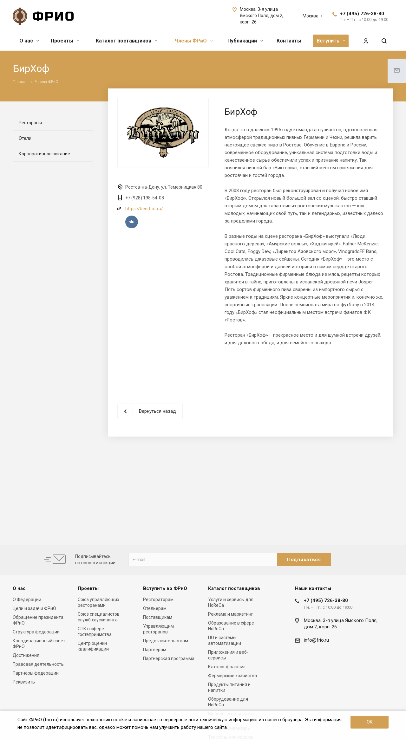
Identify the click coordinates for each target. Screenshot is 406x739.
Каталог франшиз (227, 666)
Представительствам (165, 640)
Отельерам (155, 608)
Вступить (331, 41)
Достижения (26, 655)
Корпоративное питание (44, 153)
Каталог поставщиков (126, 41)
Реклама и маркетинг (230, 614)
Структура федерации (36, 631)
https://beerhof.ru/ (144, 208)
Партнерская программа (168, 658)
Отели (25, 138)
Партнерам (154, 649)
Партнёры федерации (36, 673)
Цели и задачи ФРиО (34, 608)
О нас (29, 41)
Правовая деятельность (38, 664)
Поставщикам (157, 617)
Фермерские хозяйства (232, 675)
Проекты (65, 41)
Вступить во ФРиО (165, 588)
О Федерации (27, 599)
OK (370, 722)
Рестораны (30, 122)
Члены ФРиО (194, 41)
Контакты (289, 41)
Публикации (245, 41)
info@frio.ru (316, 640)
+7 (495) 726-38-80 (362, 13)
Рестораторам (158, 599)
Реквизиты (24, 681)
